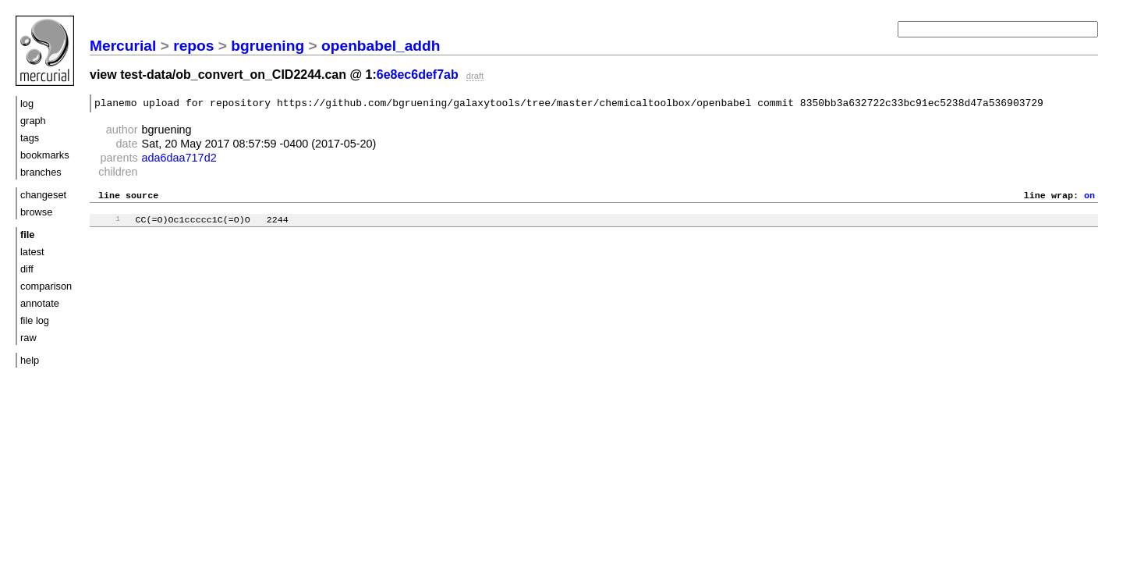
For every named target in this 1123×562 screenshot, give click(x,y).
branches (41, 172)
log (27, 103)
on (1089, 199)
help (29, 360)
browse (36, 212)
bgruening (267, 45)
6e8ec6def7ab (418, 74)
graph (33, 120)
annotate (39, 303)
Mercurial (123, 45)
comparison (46, 286)
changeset (43, 195)
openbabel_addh (380, 45)
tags (29, 138)
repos (193, 45)
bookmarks (44, 155)
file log (34, 320)
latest (32, 252)
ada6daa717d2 (179, 160)
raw (28, 337)
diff (27, 269)
